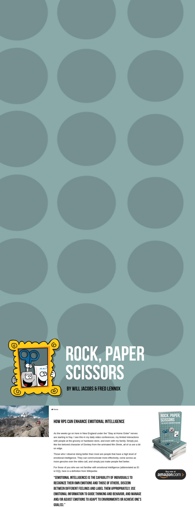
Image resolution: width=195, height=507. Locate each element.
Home (54, 409)
